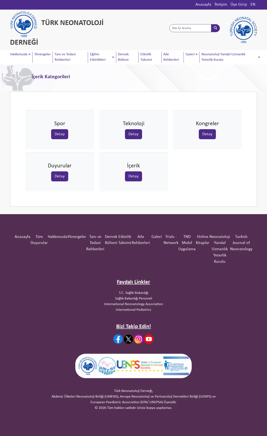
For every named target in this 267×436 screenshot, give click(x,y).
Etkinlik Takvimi (146, 57)
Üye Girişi (238, 5)
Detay (60, 134)
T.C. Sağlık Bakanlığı (133, 333)
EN (253, 5)
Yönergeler (42, 54)
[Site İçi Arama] (190, 28)
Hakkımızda (58, 277)
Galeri (156, 277)
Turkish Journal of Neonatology (241, 283)
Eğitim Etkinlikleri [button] (98, 57)
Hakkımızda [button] (19, 54)
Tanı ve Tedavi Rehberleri (65, 57)
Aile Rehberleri (171, 57)
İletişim (221, 5)
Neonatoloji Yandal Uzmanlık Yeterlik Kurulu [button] (223, 57)
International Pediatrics (133, 350)
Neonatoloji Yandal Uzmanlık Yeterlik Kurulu (219, 289)
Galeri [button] (190, 54)
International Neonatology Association (133, 344)
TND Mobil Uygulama (187, 283)
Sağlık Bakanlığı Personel (133, 339)
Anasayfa (203, 5)
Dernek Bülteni (123, 57)
